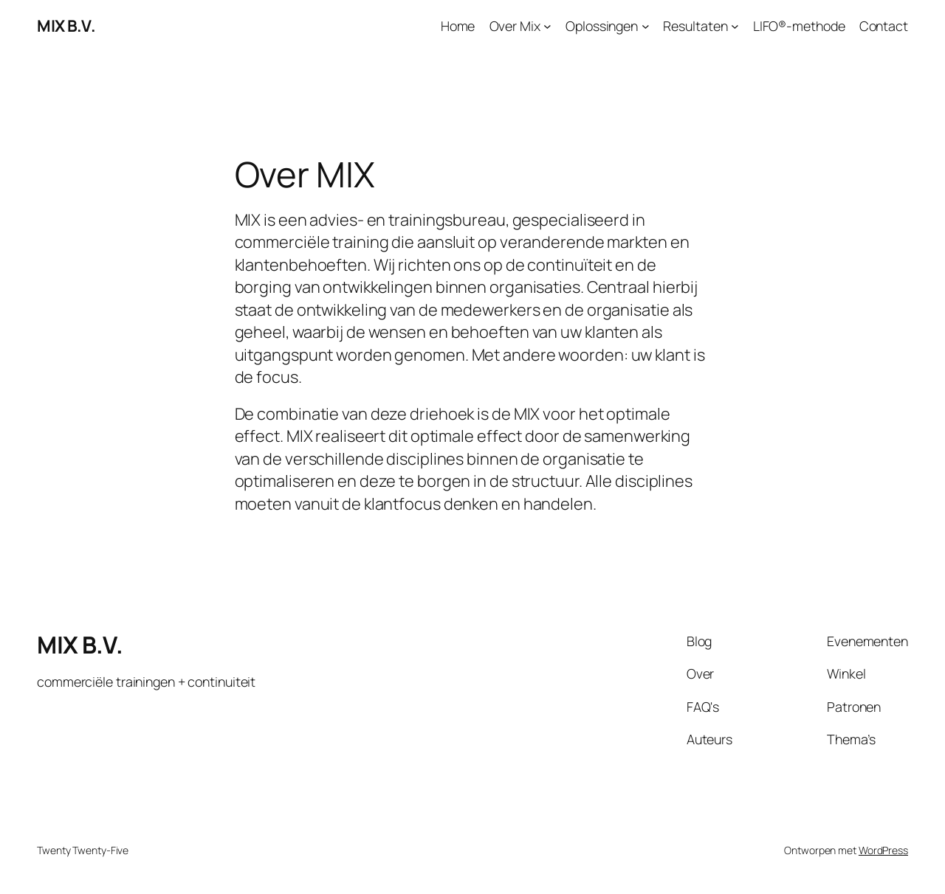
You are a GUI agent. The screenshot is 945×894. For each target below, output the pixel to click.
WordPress (883, 850)
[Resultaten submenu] (735, 26)
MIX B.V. (66, 26)
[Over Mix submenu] (547, 26)
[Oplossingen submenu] (646, 26)
